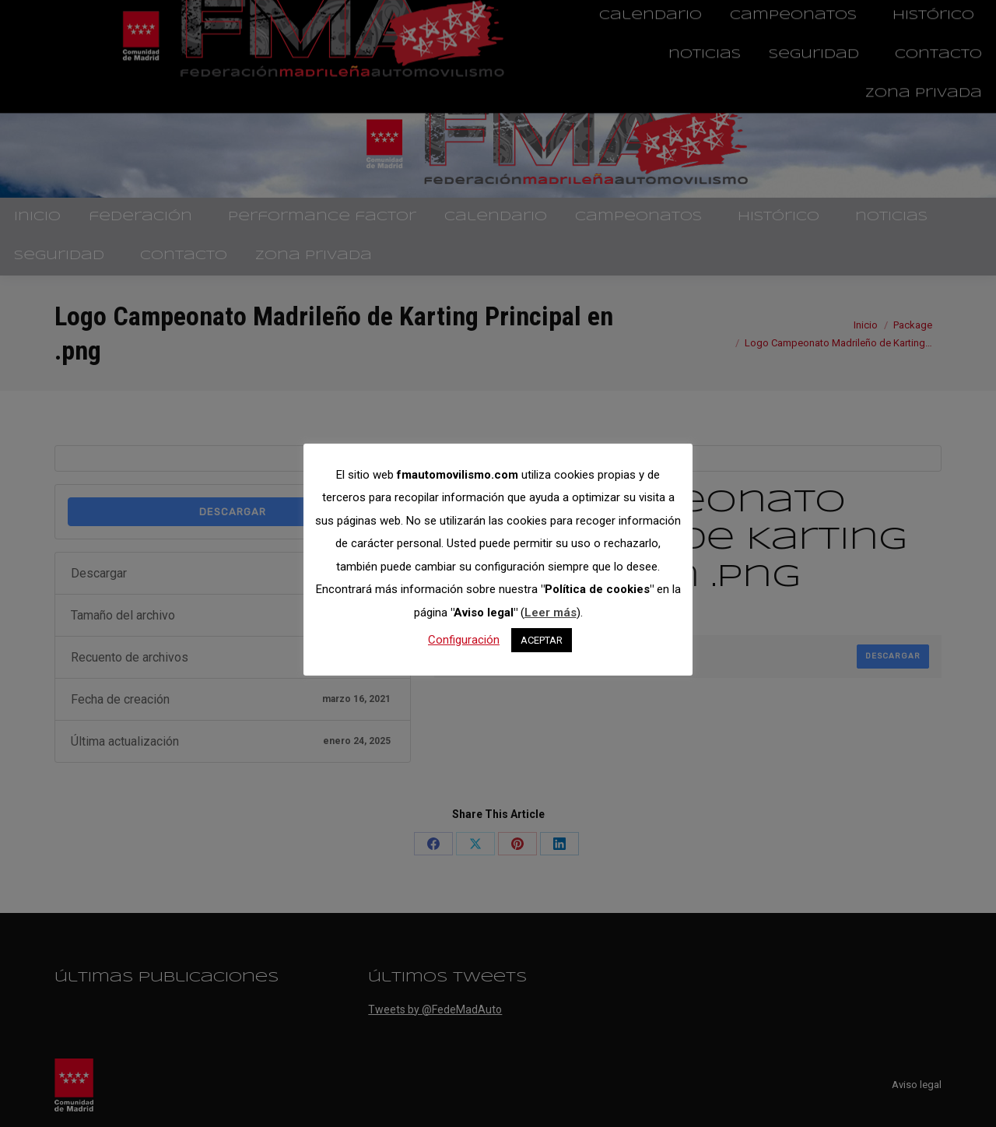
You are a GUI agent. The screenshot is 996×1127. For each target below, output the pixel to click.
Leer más (550, 613)
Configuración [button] (464, 640)
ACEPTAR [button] (542, 640)
